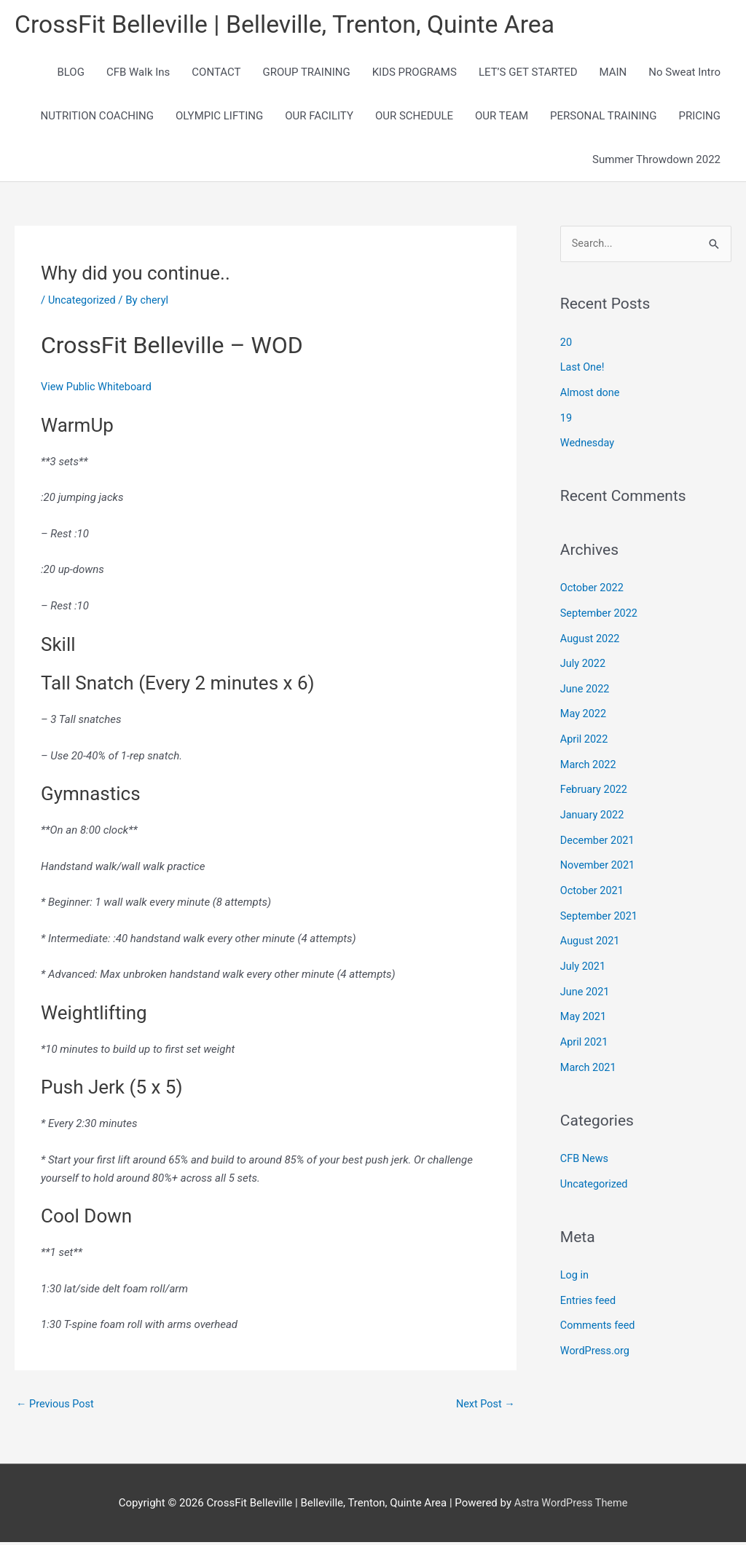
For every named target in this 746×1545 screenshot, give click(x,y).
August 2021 (591, 931)
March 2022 (589, 759)
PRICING (699, 118)
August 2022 (591, 636)
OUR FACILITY (319, 118)
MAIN (613, 74)
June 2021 (585, 980)
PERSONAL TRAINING (603, 118)
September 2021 (600, 906)
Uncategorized (83, 301)
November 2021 (598, 857)
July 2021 (584, 956)
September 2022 (600, 611)
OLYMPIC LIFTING (219, 118)
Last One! (583, 369)
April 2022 (585, 734)
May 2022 (584, 709)
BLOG (71, 74)
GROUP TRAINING (306, 74)
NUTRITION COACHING (97, 118)
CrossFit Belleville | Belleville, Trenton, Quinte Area (295, 26)
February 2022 (595, 783)
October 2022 (593, 586)
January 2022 (593, 808)
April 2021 (585, 1029)
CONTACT (216, 74)
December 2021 (598, 832)
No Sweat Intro (684, 74)
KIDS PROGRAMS (414, 74)
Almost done (591, 393)
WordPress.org (596, 1333)
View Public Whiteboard (98, 388)
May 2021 (584, 1004)
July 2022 (584, 661)
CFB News (585, 1144)
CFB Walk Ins (138, 74)
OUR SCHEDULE (414, 118)
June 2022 (585, 685)
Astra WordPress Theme (571, 1505)
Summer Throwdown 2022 (656, 161)
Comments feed (599, 1309)
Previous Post (56, 1405)
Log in (575, 1259)
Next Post (484, 1405)
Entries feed (589, 1284)
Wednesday (588, 442)
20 (566, 344)
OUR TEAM (501, 118)
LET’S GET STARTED (528, 74)
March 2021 (589, 1054)
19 (566, 418)
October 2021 (593, 881)
